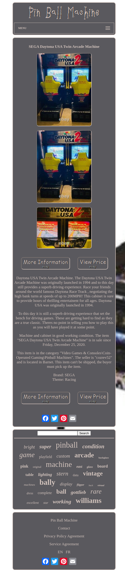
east (79, 466)
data (76, 475)
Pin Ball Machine (64, 520)
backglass (104, 457)
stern (62, 473)
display (66, 484)
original (37, 466)
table (29, 475)
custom (63, 456)
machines (29, 484)
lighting (45, 474)
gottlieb (78, 492)
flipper (80, 484)
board (102, 466)
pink (24, 466)
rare (96, 491)
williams (88, 500)
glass (90, 466)
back (91, 485)
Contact (64, 528)
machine (59, 464)
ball (61, 491)
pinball (67, 445)
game (27, 455)
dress (30, 493)
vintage (93, 473)
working (62, 502)
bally (47, 482)
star (45, 503)
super (45, 446)
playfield (45, 457)
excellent (33, 503)
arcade (84, 455)
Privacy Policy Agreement (64, 536)
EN (60, 552)
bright (29, 446)
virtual (101, 485)
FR (68, 552)
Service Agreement (64, 544)
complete (45, 493)
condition (93, 446)
